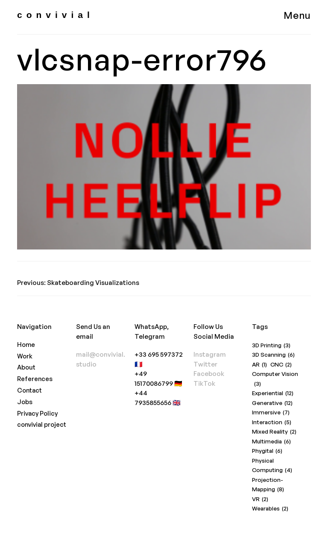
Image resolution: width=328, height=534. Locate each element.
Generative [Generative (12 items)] (272, 403)
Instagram (209, 354)
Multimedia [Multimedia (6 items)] (271, 441)
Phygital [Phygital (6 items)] (267, 451)
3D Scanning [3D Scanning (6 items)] (273, 355)
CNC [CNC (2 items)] (281, 365)
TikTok (204, 383)
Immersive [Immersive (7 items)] (271, 412)
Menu (297, 15)
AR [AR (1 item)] (259, 365)
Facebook (208, 374)
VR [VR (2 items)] (260, 499)
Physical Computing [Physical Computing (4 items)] (272, 466)
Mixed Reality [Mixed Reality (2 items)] (274, 432)
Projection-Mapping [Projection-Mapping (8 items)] (268, 485)
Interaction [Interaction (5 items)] (271, 422)
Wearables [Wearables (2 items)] (270, 508)
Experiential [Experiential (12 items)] (272, 393)
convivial (55, 15)
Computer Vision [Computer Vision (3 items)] (275, 379)
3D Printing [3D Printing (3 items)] (271, 345)
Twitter (205, 364)
